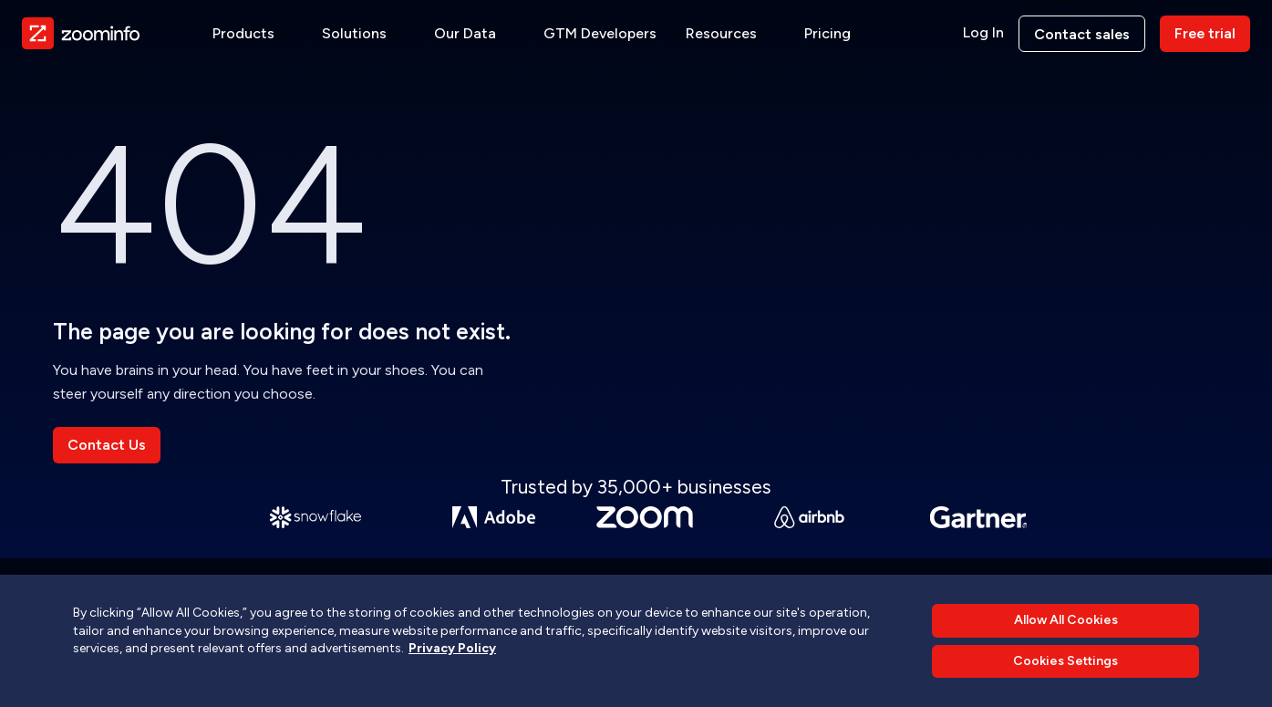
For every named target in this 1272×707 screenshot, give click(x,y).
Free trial (1205, 33)
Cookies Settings (1065, 661)
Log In (983, 33)
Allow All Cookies (1066, 620)
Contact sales (1082, 34)
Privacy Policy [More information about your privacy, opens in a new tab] (452, 648)
